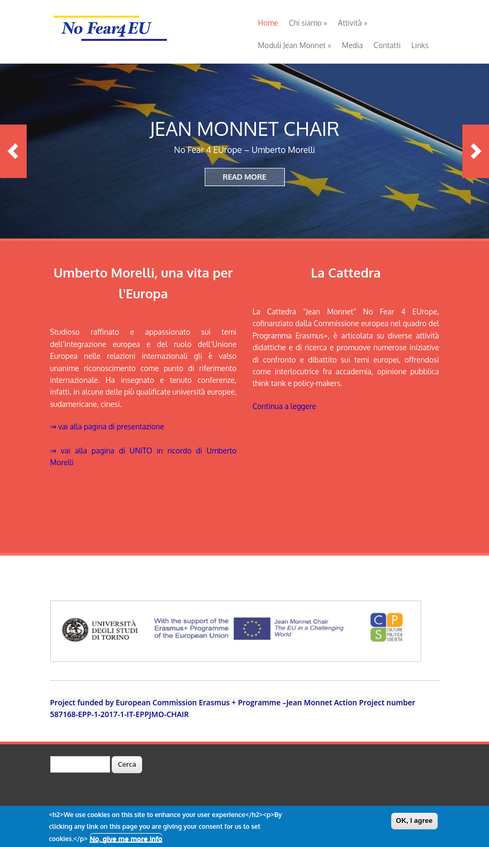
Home (268, 22)
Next (475, 151)
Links (420, 45)
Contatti (387, 45)
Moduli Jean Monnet (294, 45)
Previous (13, 151)
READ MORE (245, 176)
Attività (352, 22)
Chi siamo (308, 22)
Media (352, 45)
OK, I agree (414, 823)
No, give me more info (126, 840)
